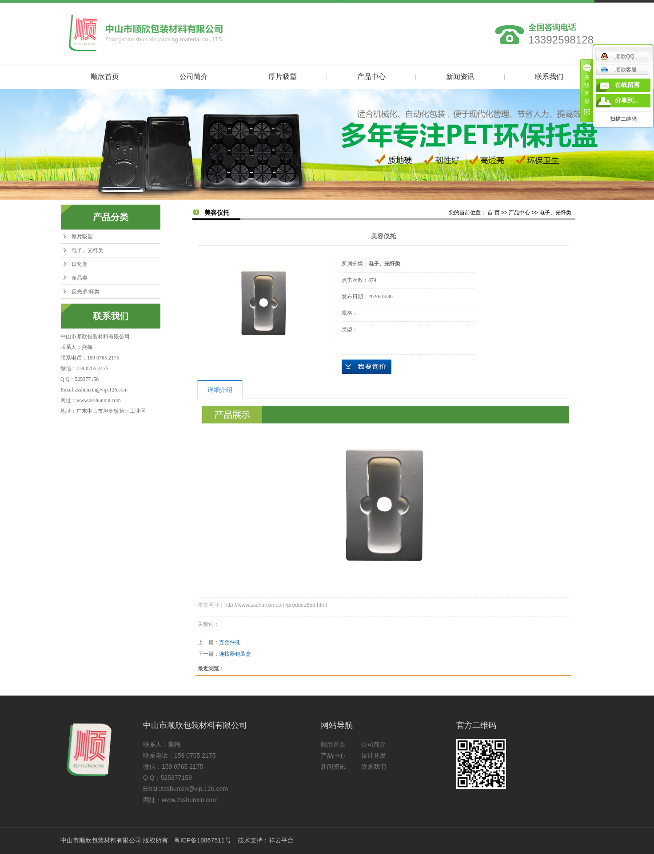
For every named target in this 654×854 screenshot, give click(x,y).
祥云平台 (281, 840)
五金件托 (229, 642)
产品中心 (371, 76)
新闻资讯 (460, 76)
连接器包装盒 (235, 654)
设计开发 (373, 755)
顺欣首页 (105, 76)
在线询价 (366, 367)
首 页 (493, 213)
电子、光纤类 (88, 250)
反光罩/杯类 (86, 292)
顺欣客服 (619, 69)
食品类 (80, 278)
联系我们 (549, 76)
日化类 (80, 264)
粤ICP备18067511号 (202, 840)
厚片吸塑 (282, 76)
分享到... (626, 100)
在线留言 (627, 85)
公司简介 (193, 76)
